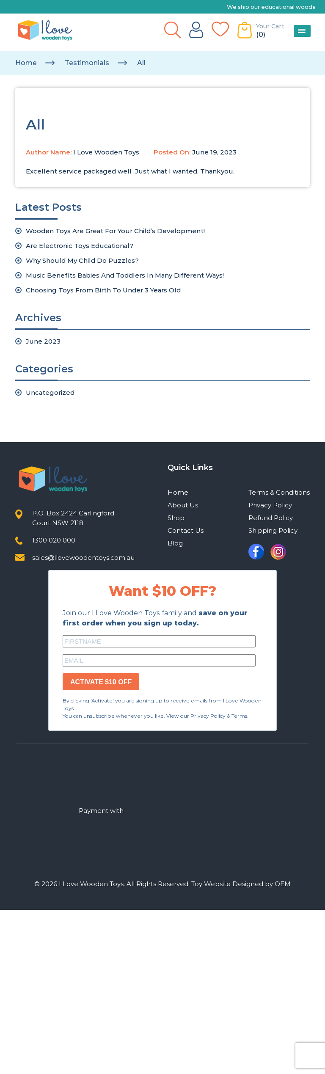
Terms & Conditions (279, 492)
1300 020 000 (53, 540)
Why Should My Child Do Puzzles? (82, 260)
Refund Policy (270, 518)
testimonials (87, 63)
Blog (175, 543)
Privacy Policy (270, 505)
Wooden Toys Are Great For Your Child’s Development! (115, 231)
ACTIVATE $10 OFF (101, 682)
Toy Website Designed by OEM (241, 884)
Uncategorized (50, 392)
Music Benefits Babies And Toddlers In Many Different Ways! (125, 275)
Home (26, 63)
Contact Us (186, 530)
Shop (176, 518)
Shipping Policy (272, 530)
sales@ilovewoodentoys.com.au (83, 558)
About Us (183, 505)
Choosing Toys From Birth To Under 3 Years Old (103, 290)
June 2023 (43, 341)
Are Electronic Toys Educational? (79, 246)
